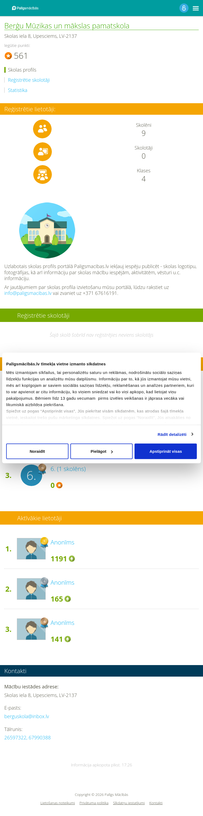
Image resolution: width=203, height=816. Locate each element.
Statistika (17, 90)
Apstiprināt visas (166, 451)
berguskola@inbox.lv (26, 716)
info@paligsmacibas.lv (28, 293)
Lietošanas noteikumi (57, 803)
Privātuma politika (93, 803)
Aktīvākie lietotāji (39, 518)
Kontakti (156, 803)
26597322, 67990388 (27, 737)
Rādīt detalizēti (172, 434)
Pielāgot (102, 451)
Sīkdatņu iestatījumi (129, 803)
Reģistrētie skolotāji (29, 80)
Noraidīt (37, 451)
